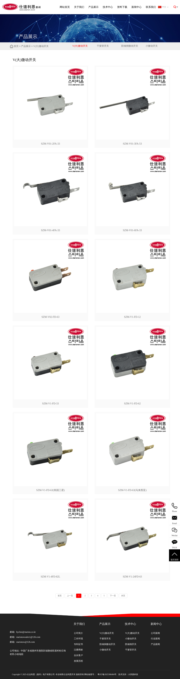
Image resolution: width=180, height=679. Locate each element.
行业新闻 (155, 638)
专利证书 (78, 644)
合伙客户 (78, 655)
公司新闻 (155, 633)
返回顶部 (174, 556)
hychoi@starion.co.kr (26, 632)
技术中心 (108, 7)
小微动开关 (152, 46)
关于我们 (79, 7)
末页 (123, 596)
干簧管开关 (103, 46)
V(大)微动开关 (41, 46)
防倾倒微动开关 (129, 46)
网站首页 (65, 7)
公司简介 (78, 633)
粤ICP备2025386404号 (107, 674)
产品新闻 (155, 644)
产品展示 (93, 7)
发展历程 (78, 661)
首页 (16, 46)
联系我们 (151, 7)
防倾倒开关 (130, 644)
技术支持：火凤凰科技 (128, 674)
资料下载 (122, 7)
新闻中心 (136, 7)
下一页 (113, 596)
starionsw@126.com (25, 642)
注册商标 (78, 649)
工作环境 (78, 638)
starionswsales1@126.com (28, 637)
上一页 (70, 596)
